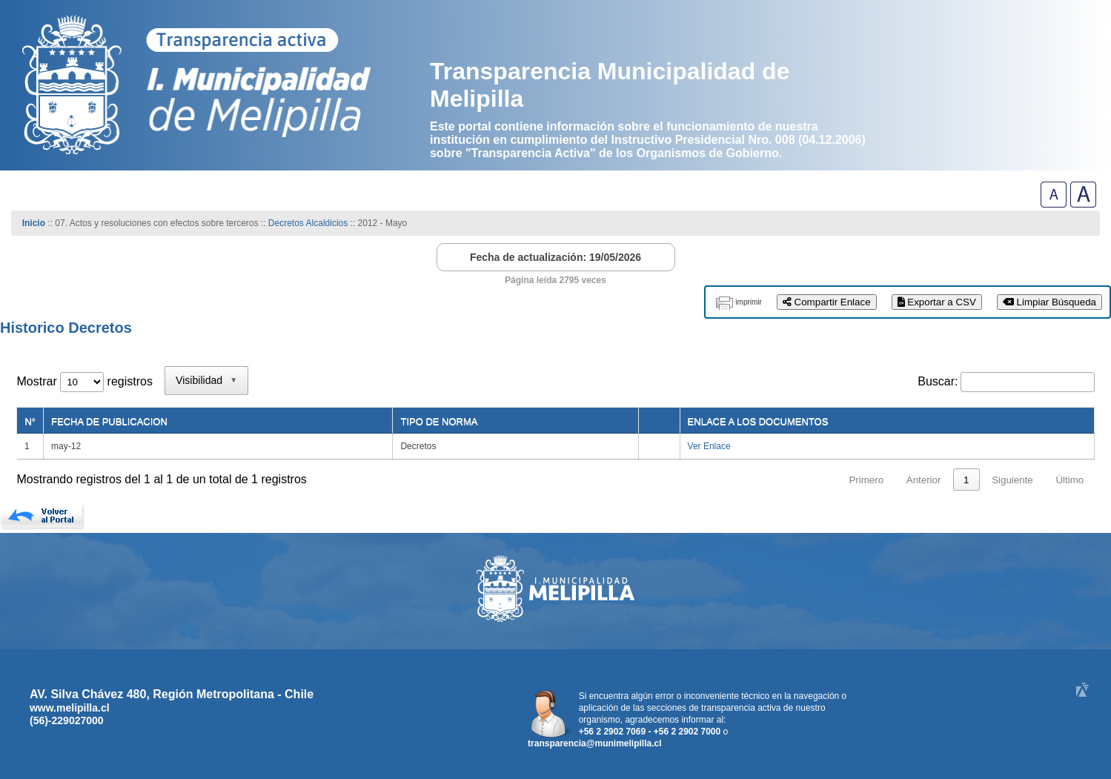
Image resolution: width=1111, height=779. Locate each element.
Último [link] (1069, 479)
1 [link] (966, 479)
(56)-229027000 (67, 720)
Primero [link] (866, 479)
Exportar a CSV (937, 302)
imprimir (748, 302)
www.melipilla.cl (70, 708)
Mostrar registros (84, 381)
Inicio (33, 223)
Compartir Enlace (827, 302)
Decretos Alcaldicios (309, 223)
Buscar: (938, 381)
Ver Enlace (709, 446)
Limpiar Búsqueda (1049, 302)
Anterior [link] (923, 479)
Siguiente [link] (1012, 479)
